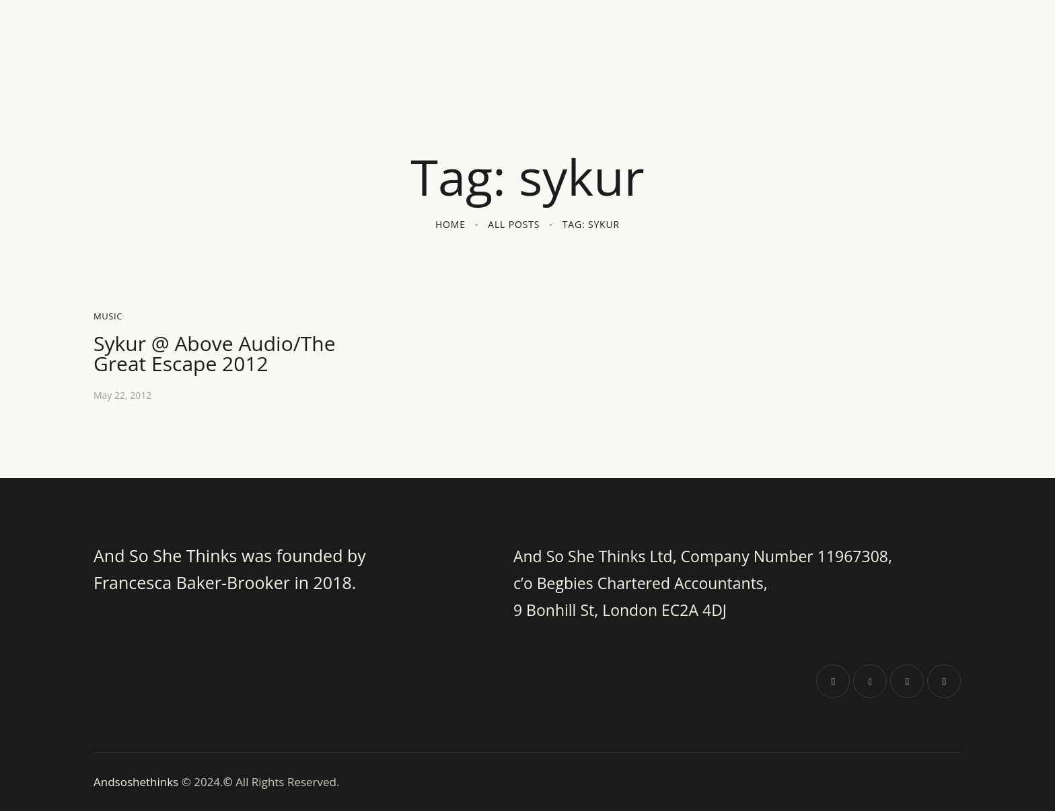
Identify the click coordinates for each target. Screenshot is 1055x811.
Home (450, 224)
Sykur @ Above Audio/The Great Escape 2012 (215, 354)
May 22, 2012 (122, 395)
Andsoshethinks (138, 781)
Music (108, 316)
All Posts (514, 224)
